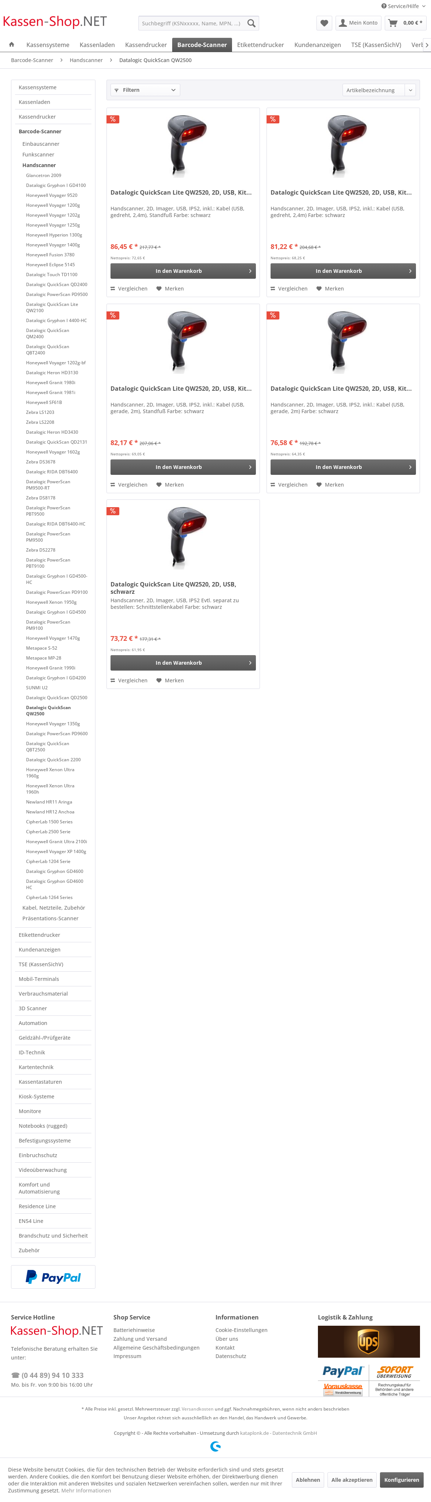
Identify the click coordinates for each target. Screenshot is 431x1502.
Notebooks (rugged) (43, 1125)
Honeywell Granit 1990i (50, 668)
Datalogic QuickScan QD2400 (56, 284)
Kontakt (225, 1347)
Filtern (127, 89)
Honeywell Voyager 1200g (53, 205)
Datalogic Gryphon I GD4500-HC (56, 579)
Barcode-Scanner (40, 131)
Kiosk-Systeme (36, 1096)
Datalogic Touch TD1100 (51, 274)
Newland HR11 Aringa (49, 802)
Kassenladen (34, 101)
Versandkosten (198, 1409)
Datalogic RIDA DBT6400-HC (56, 524)
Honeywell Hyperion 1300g (54, 235)
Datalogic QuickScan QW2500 (48, 710)
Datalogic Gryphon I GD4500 (56, 612)
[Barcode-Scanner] (202, 45)
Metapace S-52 (41, 648)
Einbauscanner (40, 143)
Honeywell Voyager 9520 (51, 195)
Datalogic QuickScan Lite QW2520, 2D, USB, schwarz (173, 588)
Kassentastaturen (40, 1081)
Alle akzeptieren (352, 1479)
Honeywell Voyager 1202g (53, 215)
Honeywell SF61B (44, 402)
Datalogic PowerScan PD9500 (57, 294)
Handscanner (39, 165)
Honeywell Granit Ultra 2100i (56, 841)
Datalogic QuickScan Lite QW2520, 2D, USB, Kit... (181, 192)
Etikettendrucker (39, 934)
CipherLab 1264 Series (49, 897)
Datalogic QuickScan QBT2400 (47, 349)
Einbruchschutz (38, 1155)
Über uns (227, 1338)
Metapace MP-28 (43, 658)
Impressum (127, 1356)
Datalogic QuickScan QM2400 (47, 333)
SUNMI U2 (37, 688)
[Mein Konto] (358, 23)
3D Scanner (33, 1008)
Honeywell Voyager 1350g (53, 724)
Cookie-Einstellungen (242, 1329)
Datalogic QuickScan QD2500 (56, 697)
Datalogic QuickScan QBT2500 (47, 746)
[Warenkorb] (406, 23)
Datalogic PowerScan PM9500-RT (48, 485)
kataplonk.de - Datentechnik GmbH (278, 1433)
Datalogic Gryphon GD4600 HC (54, 884)
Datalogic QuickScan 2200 (53, 760)
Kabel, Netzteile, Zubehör (53, 907)
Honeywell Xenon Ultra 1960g (50, 772)
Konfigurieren (401, 1479)
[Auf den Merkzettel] (170, 288)
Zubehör (29, 1250)
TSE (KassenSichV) (41, 964)
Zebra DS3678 (40, 462)
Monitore (30, 1111)
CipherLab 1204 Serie (48, 861)
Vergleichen (129, 288)
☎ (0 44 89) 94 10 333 (47, 1375)
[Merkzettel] (324, 23)
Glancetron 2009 (43, 175)
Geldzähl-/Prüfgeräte (44, 1037)
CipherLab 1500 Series (49, 822)
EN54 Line (31, 1220)
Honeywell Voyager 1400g (53, 245)
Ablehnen (308, 1479)
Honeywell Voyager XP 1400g (56, 851)
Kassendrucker (37, 116)
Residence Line (37, 1206)
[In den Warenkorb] (183, 271)
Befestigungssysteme (45, 1140)
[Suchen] (251, 23)
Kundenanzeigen (40, 949)
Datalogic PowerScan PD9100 (57, 592)
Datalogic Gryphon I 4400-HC (56, 320)
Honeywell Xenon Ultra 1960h (50, 789)
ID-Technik (32, 1052)
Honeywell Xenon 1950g (51, 602)
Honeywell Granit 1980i (50, 382)
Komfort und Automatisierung (39, 1188)
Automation (33, 1022)
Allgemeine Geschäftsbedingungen (156, 1347)
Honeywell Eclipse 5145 (50, 264)
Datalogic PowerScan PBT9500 (48, 511)
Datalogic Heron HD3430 (52, 432)
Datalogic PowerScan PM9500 (48, 537)
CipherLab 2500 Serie (48, 831)
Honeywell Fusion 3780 (50, 255)
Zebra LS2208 (40, 422)
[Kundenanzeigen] (317, 45)
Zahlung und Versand (140, 1338)
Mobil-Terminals (39, 978)
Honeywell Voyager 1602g (53, 452)
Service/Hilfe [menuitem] (400, 6)
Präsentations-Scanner (50, 918)
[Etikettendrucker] (260, 45)
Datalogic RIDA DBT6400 (52, 472)
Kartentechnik (36, 1067)
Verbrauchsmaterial (43, 993)
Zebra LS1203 (40, 412)
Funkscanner (38, 154)
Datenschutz (231, 1356)
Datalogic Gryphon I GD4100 (56, 185)
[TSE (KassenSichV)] (376, 45)
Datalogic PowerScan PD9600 (57, 733)
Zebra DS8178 (40, 498)
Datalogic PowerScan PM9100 (48, 625)
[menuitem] (198, 23)
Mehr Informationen (86, 1490)
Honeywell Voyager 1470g (53, 638)
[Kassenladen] (97, 45)
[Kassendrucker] (146, 45)
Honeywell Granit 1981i (50, 392)
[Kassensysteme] (48, 45)
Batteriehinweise (134, 1329)
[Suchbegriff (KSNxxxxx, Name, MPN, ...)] (198, 23)
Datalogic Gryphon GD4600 (54, 871)
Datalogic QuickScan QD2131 (56, 442)
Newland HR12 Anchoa (50, 812)
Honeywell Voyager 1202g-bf (56, 363)
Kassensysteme (38, 87)
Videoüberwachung (43, 1169)
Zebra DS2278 (40, 550)
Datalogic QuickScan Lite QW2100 (52, 307)
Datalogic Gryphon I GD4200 (56, 678)
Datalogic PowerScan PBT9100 (48, 563)
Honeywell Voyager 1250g (53, 225)
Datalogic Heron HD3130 (52, 372)
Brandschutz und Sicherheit (53, 1235)
